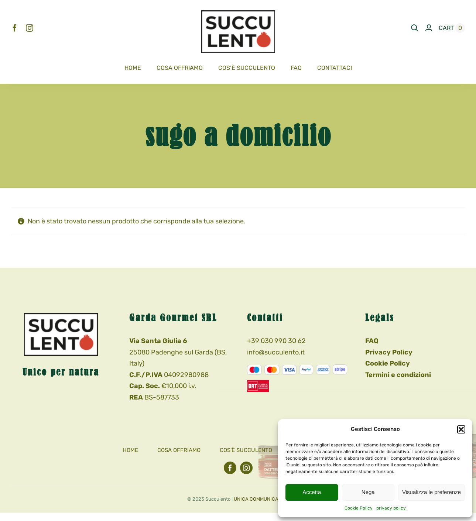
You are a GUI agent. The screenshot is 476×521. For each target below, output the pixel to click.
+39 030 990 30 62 (276, 341)
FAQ (372, 341)
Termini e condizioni (398, 375)
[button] (461, 429)
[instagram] (29, 28)
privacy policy (391, 508)
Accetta (311, 492)
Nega (368, 492)
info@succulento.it (276, 352)
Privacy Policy (388, 352)
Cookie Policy (359, 508)
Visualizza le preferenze (431, 492)
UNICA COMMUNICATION (261, 499)
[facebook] (14, 28)
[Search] (415, 28)
